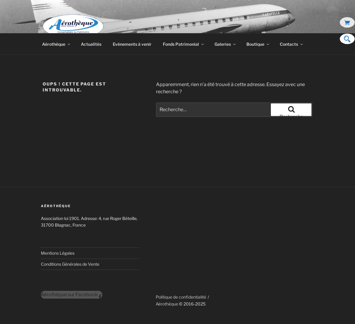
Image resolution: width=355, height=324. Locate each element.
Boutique (258, 44)
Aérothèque (56, 44)
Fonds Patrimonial (184, 44)
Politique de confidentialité (181, 296)
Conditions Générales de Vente (70, 264)
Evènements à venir (132, 44)
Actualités (91, 44)
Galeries (225, 44)
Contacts (292, 44)
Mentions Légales (58, 253)
